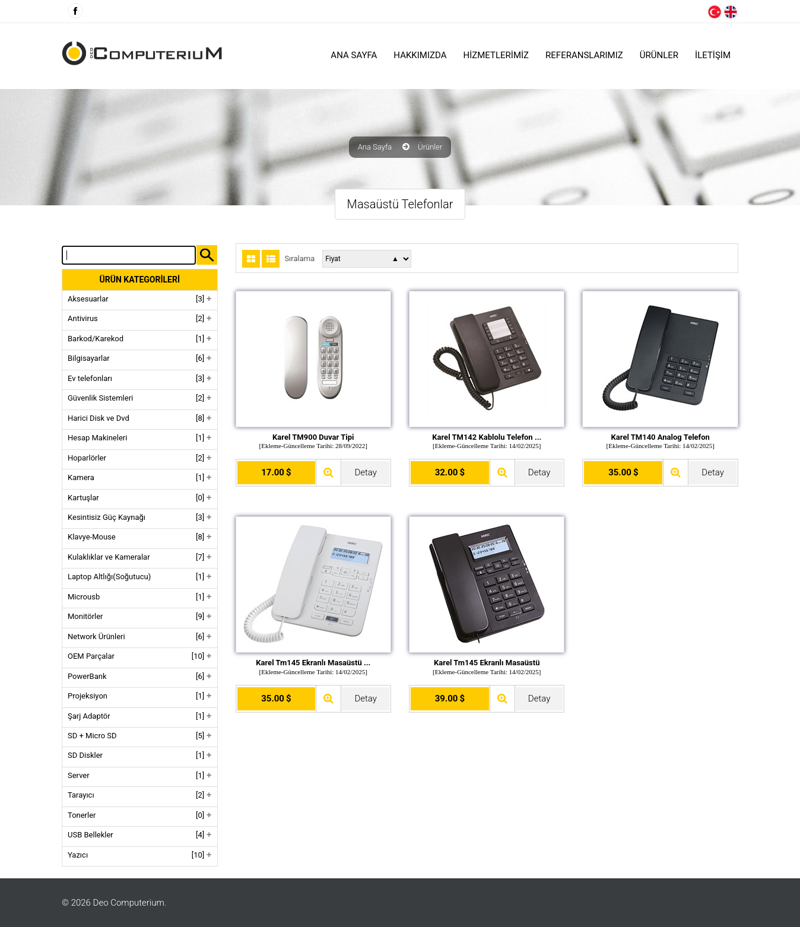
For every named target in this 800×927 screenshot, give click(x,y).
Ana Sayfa (354, 55)
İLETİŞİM (713, 55)
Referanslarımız (584, 55)
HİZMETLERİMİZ (496, 55)
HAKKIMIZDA (419, 55)
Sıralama (299, 259)
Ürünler (430, 147)
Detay (365, 472)
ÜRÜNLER (659, 55)
